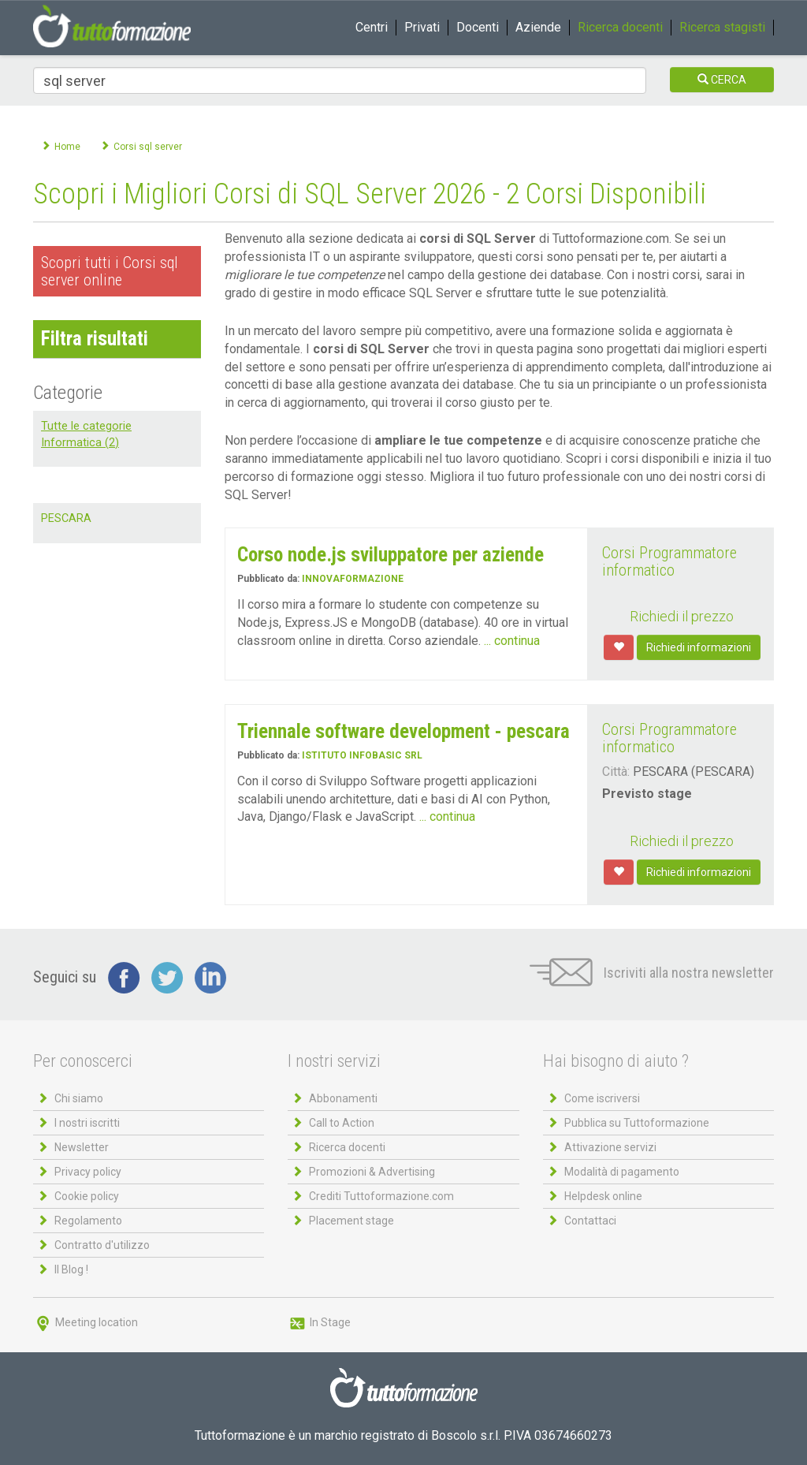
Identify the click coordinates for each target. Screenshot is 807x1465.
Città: (616, 771)
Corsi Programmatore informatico (669, 561)
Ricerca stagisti (722, 27)
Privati (422, 27)
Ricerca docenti (620, 27)
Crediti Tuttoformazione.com (381, 1196)
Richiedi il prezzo (682, 616)
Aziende (538, 27)
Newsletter (81, 1147)
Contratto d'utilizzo (102, 1245)
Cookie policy (86, 1196)
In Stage (319, 1322)
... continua (512, 640)
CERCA (721, 79)
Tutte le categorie (86, 426)
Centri (371, 27)
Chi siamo (78, 1098)
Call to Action (341, 1122)
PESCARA (66, 518)
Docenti (477, 27)
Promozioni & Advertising (372, 1171)
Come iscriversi (602, 1098)
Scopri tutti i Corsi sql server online (109, 271)
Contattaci (590, 1220)
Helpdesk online (603, 1196)
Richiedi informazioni (698, 647)
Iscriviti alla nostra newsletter (652, 972)
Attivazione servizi (610, 1147)
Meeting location (85, 1322)
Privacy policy (87, 1171)
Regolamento (88, 1220)
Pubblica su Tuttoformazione (636, 1122)
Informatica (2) (80, 442)
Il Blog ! (71, 1269)
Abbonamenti (343, 1098)
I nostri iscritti (87, 1122)
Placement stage (351, 1220)
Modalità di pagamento (621, 1171)
